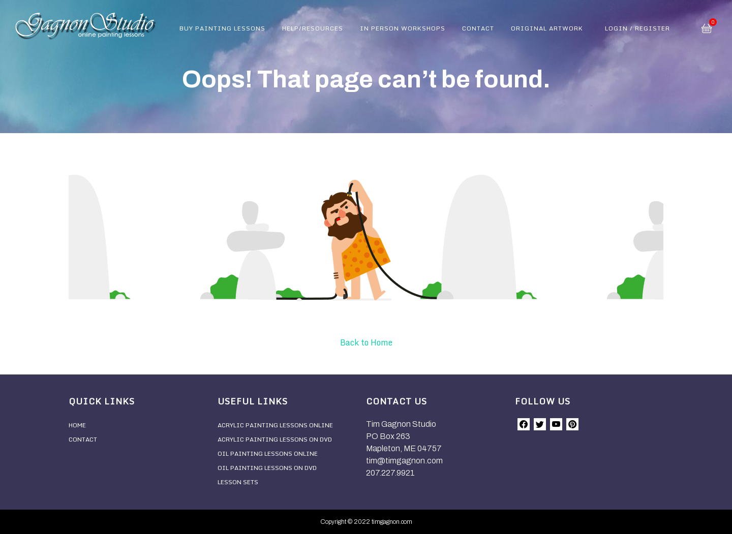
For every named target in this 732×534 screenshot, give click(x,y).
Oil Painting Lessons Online (268, 453)
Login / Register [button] (637, 28)
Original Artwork (547, 28)
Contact (478, 28)
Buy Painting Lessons (222, 28)
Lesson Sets (238, 482)
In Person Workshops (402, 28)
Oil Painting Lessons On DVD (267, 468)
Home (77, 425)
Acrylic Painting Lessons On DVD (275, 439)
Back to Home (366, 342)
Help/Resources (312, 28)
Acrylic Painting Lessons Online (275, 425)
